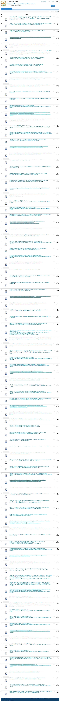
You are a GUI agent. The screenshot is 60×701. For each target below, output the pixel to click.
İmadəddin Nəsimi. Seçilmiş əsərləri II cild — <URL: (18, 357)
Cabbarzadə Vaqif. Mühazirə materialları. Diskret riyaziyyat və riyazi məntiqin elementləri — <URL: (26, 657)
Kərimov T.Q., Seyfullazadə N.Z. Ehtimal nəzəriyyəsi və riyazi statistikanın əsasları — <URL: (25, 343)
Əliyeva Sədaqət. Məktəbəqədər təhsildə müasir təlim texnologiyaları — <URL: (23, 384)
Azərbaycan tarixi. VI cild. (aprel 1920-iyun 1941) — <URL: (19, 166)
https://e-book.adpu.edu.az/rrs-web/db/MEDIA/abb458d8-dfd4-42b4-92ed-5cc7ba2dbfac (28, 453)
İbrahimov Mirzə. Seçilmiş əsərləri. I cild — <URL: (18, 630)
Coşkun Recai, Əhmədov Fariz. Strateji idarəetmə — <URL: (19, 296)
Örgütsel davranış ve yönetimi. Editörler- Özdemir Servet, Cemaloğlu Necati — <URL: (24, 548)
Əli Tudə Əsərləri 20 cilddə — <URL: (16, 670)
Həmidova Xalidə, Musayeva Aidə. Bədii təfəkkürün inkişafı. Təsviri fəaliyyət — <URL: (24, 275)
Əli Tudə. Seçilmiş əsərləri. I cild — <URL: (17, 677)
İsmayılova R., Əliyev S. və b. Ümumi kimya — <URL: (18, 507)
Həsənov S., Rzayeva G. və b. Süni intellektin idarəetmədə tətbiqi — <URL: (22, 411)
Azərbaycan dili (43, 1)
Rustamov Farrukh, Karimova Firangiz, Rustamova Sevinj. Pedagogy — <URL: (22, 555)
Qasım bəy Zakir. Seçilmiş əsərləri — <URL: (17, 623)
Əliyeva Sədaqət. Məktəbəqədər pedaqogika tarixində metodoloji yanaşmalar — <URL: (25, 71)
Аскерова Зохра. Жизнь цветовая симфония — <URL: (19, 561)
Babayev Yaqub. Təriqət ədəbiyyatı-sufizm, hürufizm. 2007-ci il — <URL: (22, 30)
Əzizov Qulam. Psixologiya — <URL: (16, 64)
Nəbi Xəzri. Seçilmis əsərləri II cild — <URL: (17, 616)
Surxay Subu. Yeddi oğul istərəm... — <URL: (17, 91)
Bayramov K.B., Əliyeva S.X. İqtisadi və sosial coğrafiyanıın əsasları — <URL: (22, 241)
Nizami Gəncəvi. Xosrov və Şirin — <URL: (16, 596)
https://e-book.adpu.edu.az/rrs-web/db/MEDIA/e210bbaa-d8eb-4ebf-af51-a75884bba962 (28, 556)
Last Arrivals (4, 700)
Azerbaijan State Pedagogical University (39, 698)
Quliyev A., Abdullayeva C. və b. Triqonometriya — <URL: (19, 214)
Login (57, 1)
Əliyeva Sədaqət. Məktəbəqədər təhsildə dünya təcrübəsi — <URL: (21, 23)
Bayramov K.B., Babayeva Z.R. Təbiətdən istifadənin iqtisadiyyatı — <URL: (22, 255)
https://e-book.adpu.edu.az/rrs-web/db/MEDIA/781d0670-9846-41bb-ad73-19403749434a (28, 515)
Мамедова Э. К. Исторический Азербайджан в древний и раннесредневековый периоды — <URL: (27, 132)
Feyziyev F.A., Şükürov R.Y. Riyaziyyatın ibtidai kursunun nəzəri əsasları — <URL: (23, 527)
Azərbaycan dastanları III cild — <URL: (16, 57)
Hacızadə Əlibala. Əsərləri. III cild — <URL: (17, 125)
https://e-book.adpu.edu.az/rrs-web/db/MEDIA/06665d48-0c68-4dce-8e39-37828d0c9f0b (27, 147)
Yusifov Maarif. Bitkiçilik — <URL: (15, 261)
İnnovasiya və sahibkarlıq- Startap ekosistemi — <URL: (19, 643)
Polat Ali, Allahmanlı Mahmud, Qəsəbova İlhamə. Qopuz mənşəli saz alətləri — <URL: (24, 364)
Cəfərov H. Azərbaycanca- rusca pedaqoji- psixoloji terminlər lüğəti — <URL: (23, 371)
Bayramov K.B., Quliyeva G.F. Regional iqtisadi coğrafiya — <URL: (21, 398)
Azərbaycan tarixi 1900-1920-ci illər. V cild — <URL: (18, 105)
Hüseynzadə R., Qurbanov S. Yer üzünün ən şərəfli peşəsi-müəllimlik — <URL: (23, 514)
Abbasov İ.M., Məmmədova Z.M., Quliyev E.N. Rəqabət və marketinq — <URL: (23, 289)
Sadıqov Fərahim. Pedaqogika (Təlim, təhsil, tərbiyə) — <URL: (20, 227)
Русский (53, 1)
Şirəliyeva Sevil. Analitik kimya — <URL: (16, 282)
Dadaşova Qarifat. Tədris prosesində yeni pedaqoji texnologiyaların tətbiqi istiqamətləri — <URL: (26, 302)
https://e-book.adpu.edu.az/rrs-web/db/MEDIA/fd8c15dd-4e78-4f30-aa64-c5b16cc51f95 (28, 440)
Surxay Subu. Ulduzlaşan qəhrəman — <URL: (17, 446)
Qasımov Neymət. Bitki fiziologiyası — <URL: (17, 268)
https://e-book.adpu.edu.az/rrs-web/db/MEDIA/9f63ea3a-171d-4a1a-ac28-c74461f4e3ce (27, 181)
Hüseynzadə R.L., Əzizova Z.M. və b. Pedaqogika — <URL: (19, 78)
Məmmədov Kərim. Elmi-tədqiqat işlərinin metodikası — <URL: (20, 37)
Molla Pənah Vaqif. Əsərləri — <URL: (16, 200)
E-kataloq (17, 1)
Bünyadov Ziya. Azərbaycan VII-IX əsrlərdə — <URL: (18, 534)
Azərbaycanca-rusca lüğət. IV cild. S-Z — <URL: (17, 98)
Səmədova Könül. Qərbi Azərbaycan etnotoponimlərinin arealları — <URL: (22, 439)
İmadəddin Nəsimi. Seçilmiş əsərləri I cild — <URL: (18, 636)
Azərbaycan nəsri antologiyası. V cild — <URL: (17, 316)
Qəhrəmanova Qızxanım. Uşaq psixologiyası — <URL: (19, 84)
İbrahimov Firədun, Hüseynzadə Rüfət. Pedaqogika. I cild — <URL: (21, 187)
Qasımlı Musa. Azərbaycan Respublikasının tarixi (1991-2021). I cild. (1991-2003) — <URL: (25, 473)
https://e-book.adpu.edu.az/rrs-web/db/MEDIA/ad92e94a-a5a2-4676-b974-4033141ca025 (29, 494)
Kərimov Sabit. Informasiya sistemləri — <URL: (17, 323)
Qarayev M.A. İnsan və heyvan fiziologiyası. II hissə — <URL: (20, 691)
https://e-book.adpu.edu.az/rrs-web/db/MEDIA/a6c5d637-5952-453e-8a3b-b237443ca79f (27, 31)
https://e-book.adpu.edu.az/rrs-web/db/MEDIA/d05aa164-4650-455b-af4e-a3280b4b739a (28, 174)
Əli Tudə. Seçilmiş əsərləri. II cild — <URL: (17, 139)
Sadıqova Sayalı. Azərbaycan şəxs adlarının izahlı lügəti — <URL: (21, 486)
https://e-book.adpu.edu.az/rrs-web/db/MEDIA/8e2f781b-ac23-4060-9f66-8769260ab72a (28, 290)
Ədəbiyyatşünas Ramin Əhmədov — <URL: (17, 432)
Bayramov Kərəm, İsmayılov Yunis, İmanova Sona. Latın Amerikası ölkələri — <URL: (24, 684)
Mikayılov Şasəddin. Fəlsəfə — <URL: (16, 650)
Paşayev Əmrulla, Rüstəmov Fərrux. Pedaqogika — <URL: (19, 207)
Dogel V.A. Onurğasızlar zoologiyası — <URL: (17, 248)
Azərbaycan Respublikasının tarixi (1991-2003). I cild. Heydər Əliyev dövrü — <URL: (24, 493)
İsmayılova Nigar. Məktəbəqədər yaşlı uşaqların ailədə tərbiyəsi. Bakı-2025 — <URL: (24, 391)
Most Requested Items (10, 700)
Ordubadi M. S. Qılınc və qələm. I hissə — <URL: (18, 309)
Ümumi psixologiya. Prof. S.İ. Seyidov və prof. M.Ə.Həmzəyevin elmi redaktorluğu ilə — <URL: (25, 159)
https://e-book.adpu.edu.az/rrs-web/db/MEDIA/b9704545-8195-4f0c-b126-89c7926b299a (30, 276)
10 (57, 11)
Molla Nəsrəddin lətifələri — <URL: (16, 609)
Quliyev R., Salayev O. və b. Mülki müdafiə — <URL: (18, 466)
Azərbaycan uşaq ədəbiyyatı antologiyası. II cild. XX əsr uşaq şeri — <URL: (22, 452)
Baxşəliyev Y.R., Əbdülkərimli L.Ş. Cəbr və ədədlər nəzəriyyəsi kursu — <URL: (23, 418)
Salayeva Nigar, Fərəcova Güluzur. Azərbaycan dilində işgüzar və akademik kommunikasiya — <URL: (27, 173)
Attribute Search (11, 1)
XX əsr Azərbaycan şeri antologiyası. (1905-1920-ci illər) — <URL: (21, 459)
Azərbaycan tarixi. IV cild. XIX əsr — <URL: (17, 480)
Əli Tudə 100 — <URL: (13, 425)
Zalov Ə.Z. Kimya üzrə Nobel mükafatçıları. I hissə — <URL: (20, 664)
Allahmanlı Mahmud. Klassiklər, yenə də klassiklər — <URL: (20, 152)
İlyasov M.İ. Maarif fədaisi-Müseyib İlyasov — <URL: (18, 234)
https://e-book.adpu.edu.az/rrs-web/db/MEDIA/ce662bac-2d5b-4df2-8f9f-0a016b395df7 (28, 303)
